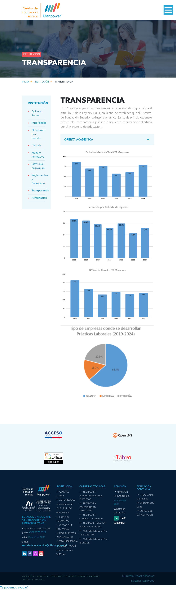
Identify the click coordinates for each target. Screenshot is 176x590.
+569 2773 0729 (37, 532)
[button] (14, 587)
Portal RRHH (92, 576)
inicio (25, 82)
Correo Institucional (33, 580)
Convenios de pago (75, 576)
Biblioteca (42, 576)
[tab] (107, 139)
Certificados (56, 576)
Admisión (122, 492)
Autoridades (39, 123)
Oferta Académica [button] (78, 139)
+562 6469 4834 (36, 537)
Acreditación (39, 198)
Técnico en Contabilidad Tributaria (87, 507)
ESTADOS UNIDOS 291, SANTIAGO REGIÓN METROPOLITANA (36, 520)
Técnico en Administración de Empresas (90, 495)
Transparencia (64, 82)
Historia (36, 145)
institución (42, 82)
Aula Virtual (29, 576)
